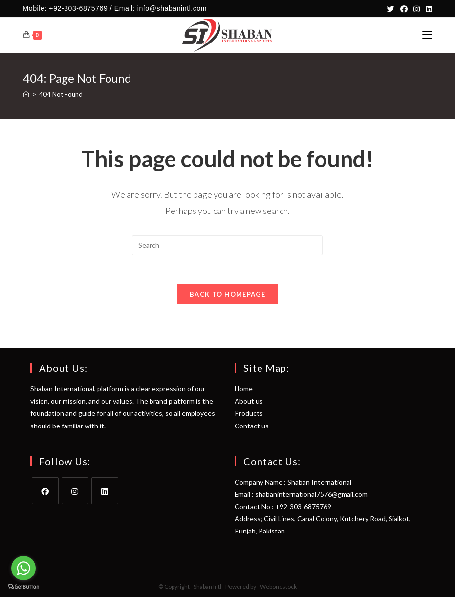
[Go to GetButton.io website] (23, 587)
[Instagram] (417, 9)
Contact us (252, 426)
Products (249, 413)
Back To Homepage (227, 294)
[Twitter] (390, 9)
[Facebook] (404, 9)
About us (249, 401)
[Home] (26, 94)
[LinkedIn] (427, 9)
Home (244, 388)
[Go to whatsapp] (23, 568)
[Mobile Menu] (427, 35)
